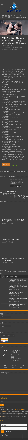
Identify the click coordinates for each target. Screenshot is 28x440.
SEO (20, 416)
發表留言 (6, 49)
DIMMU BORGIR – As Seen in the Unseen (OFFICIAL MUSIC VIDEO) (13, 220)
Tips (22, 416)
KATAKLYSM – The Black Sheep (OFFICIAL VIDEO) (10, 193)
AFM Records (7, 171)
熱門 (7, 277)
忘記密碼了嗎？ (5, 435)
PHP (6, 416)
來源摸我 (6, 164)
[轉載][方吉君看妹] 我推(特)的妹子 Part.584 (18, 299)
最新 (2, 277)
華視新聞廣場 (15, 411)
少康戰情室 (7, 413)
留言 (11, 277)
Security (6, 409)
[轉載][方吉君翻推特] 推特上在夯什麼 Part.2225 (17, 280)
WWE (11, 413)
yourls (25, 416)
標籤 (16, 277)
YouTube (24, 171)
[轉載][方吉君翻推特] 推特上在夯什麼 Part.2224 (17, 293)
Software (26, 413)
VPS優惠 (2, 409)
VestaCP (11, 415)
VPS (10, 409)
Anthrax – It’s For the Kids (10, 240)
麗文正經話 (15, 413)
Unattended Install (4, 415)
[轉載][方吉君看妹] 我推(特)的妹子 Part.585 (18, 286)
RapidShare (9, 411)
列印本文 (14, 165)
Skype (17, 416)
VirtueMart (15, 415)
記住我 (8, 431)
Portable (13, 409)
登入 (16, 271)
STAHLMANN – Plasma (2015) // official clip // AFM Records (17, 197)
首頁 (2, 16)
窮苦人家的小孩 (7, 46)
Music (18, 171)
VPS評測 (7, 418)
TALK (9, 416)
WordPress (2, 418)
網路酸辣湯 (13, 416)
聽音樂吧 (7, 16)
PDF (23, 411)
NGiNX (3, 413)
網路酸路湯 (20, 413)
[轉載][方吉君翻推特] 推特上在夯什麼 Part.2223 (17, 305)
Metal (14, 171)
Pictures (20, 411)
